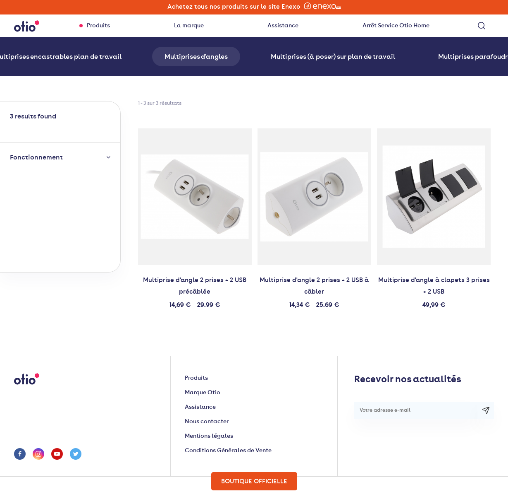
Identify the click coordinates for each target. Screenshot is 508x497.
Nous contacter (207, 421)
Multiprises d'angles (196, 56)
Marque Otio (202, 392)
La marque (189, 25)
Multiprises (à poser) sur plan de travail (333, 56)
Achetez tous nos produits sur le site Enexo (254, 6)
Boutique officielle (254, 481)
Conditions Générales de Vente (228, 450)
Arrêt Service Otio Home (396, 25)
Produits (98, 25)
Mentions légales (209, 436)
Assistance (282, 25)
